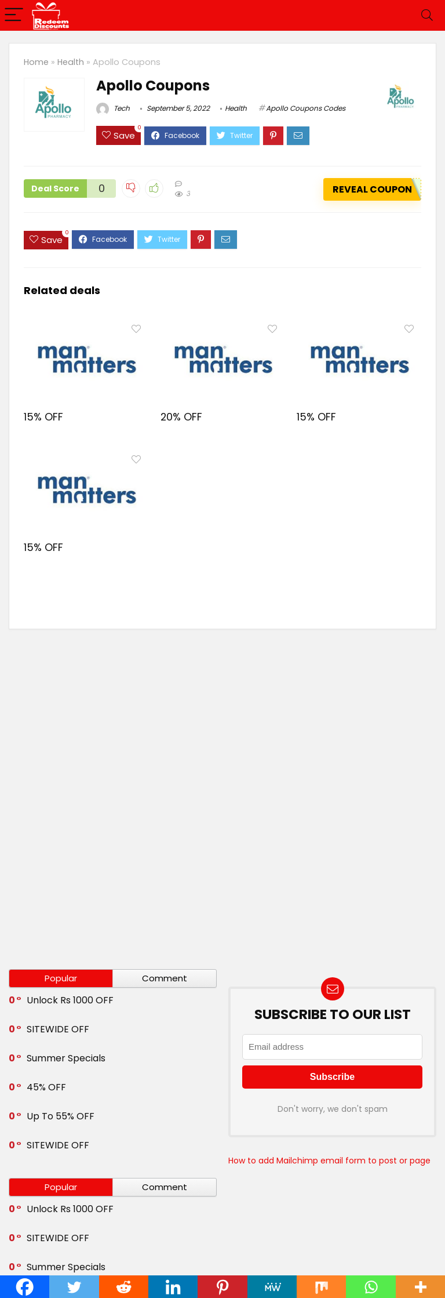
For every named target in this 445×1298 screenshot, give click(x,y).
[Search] (427, 15)
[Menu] (14, 15)
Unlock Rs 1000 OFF (70, 1000)
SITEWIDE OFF (58, 1029)
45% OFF (46, 1087)
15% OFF (43, 416)
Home (36, 62)
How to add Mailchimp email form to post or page (329, 1160)
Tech (113, 108)
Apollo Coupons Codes (305, 108)
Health (70, 62)
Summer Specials (66, 1058)
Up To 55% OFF (60, 1116)
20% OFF (181, 416)
